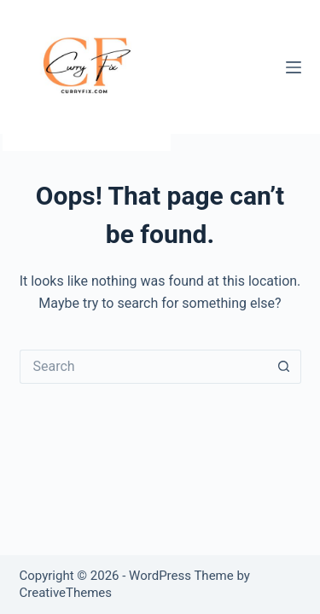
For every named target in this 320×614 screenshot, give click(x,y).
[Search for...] (143, 367)
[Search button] (284, 367)
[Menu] (293, 67)
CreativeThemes (66, 592)
